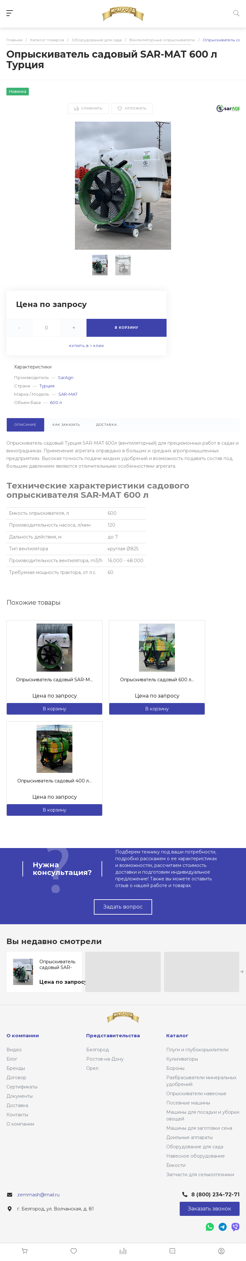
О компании (20, 1124)
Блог (11, 1059)
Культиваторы (182, 1059)
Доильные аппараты (189, 1137)
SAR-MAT (68, 394)
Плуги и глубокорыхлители (197, 1050)
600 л (56, 402)
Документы (19, 1096)
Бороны (175, 1068)
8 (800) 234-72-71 (215, 1195)
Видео (14, 1050)
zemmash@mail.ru (38, 1195)
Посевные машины (188, 1103)
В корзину (54, 709)
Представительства (113, 1035)
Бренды (15, 1068)
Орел (92, 1068)
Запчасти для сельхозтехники (200, 1174)
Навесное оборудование (195, 1156)
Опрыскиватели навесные (196, 1093)
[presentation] (242, 972)
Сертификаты (21, 1087)
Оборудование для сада (194, 1147)
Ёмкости (175, 1165)
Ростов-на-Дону (105, 1059)
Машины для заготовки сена (199, 1128)
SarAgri (65, 377)
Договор (16, 1077)
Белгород (97, 1050)
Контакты (17, 1115)
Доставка (17, 1105)
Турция (46, 385)
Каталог (177, 1035)
